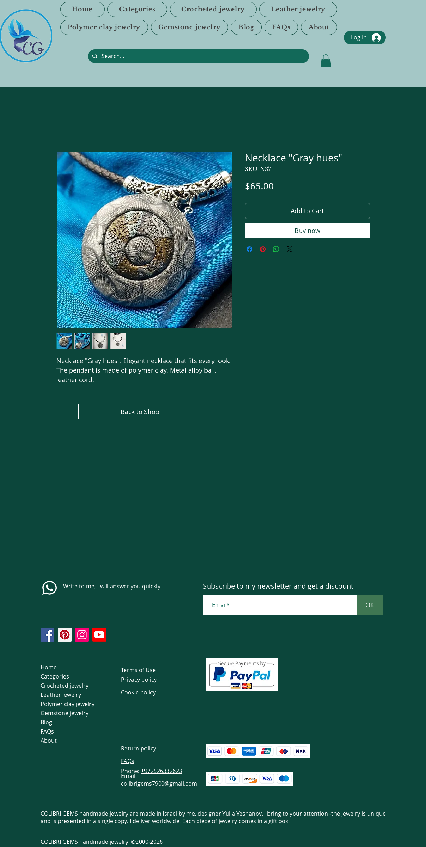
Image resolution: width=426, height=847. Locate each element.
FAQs (47, 731)
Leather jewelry (61, 695)
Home (49, 667)
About (49, 740)
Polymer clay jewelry (67, 704)
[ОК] (370, 605)
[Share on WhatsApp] (276, 249)
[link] (325, 60)
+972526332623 (161, 771)
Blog (46, 722)
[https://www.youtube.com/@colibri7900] (99, 635)
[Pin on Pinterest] (263, 249)
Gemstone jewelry (64, 713)
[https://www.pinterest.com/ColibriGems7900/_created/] (65, 635)
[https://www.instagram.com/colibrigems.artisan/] (82, 635)
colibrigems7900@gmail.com (159, 783)
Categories (55, 676)
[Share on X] (289, 249)
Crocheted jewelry (64, 685)
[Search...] (197, 56)
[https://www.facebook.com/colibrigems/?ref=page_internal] (47, 635)
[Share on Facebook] (249, 249)
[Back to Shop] (140, 411)
